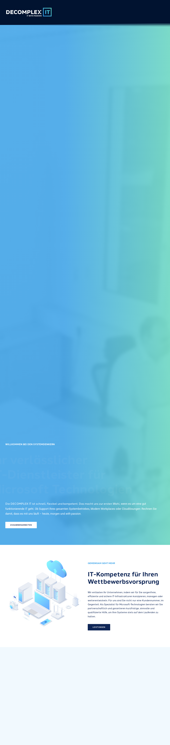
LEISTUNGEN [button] (111, 627)
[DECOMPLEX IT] (28, 11)
